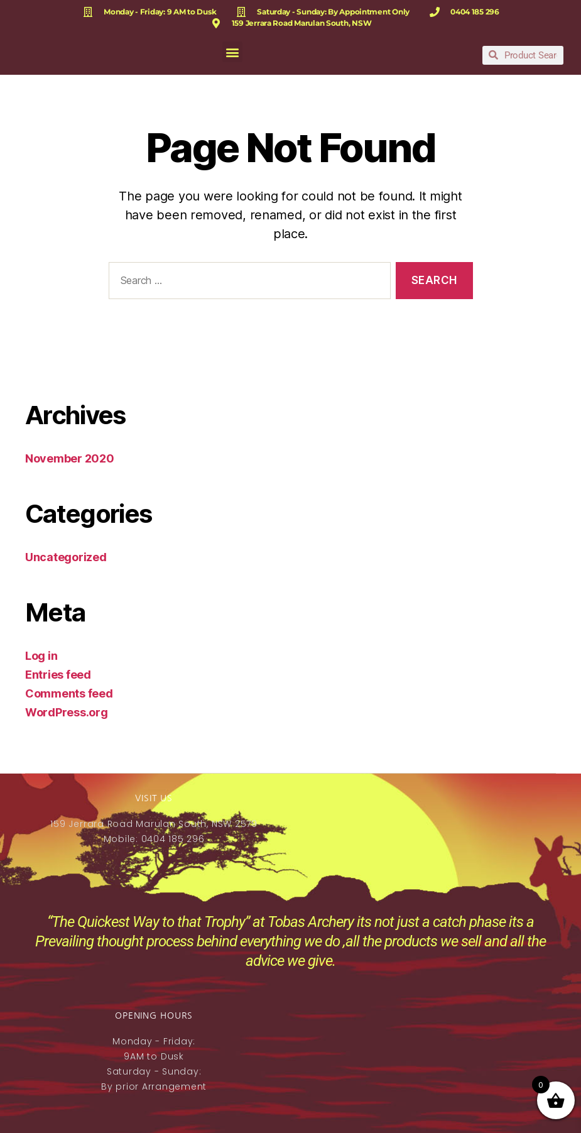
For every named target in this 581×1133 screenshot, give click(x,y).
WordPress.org (66, 712)
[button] (232, 51)
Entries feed (58, 674)
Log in (41, 655)
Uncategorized (66, 557)
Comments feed (69, 693)
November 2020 (69, 458)
